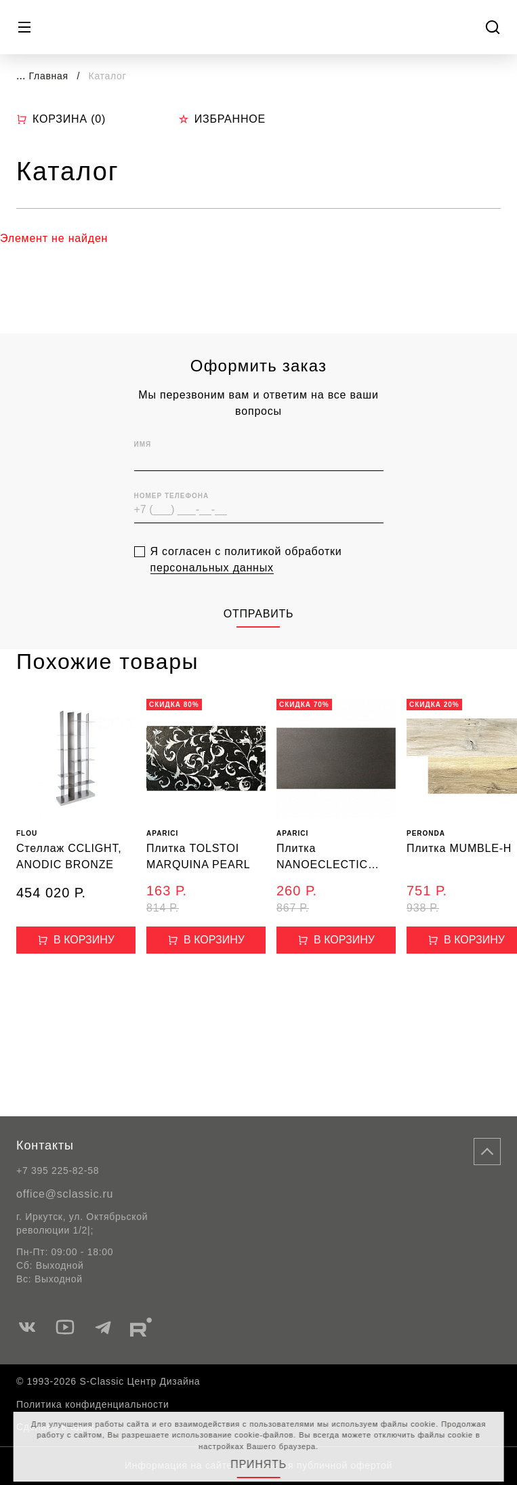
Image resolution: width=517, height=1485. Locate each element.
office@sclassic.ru (64, 1194)
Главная (48, 75)
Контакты (45, 1145)
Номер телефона (171, 519)
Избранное (222, 119)
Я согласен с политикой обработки (246, 583)
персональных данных (212, 590)
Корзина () (61, 119)
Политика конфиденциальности (92, 1404)
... (20, 75)
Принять (258, 1464)
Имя (143, 468)
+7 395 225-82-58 (57, 1170)
